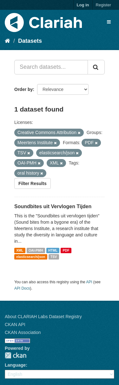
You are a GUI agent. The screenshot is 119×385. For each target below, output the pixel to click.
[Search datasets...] (51, 67)
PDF (66, 250)
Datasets (30, 41)
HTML (52, 250)
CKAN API (15, 324)
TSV (53, 257)
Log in (83, 5)
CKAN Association (23, 332)
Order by (23, 89)
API (89, 282)
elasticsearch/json (30, 257)
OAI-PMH (36, 250)
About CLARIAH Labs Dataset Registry (43, 316)
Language (15, 365)
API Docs (22, 288)
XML (19, 250)
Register (103, 5)
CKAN (15, 355)
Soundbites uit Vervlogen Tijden (52, 206)
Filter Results (32, 183)
